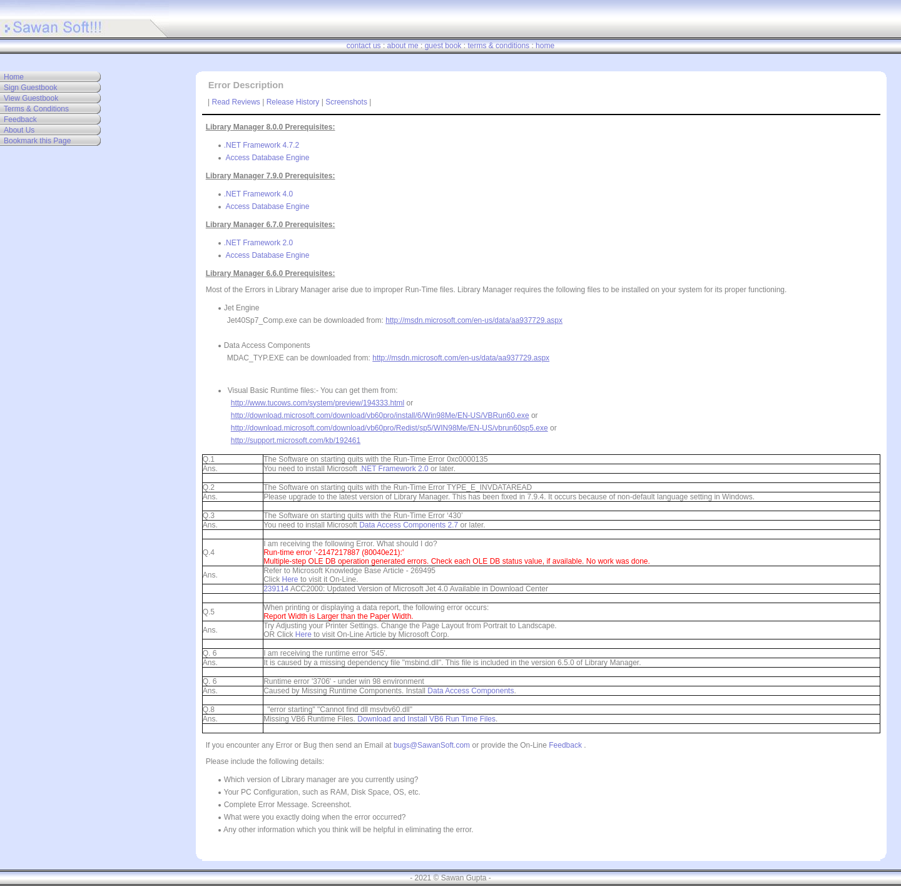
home (545, 45)
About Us (19, 130)
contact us (364, 45)
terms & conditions (498, 45)
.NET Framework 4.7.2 (261, 145)
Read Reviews (236, 102)
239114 (275, 588)
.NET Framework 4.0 (258, 194)
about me (403, 45)
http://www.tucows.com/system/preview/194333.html (317, 403)
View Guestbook (31, 98)
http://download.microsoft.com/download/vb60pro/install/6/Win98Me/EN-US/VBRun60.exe (380, 415)
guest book (443, 45)
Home (14, 77)
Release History (293, 102)
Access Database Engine (267, 157)
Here (290, 579)
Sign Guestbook (30, 87)
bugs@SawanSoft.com (432, 745)
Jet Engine (239, 307)
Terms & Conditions (36, 108)
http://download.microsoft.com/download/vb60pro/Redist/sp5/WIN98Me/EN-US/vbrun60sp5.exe (389, 428)
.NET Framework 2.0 (258, 242)
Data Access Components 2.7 (408, 525)
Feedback (20, 119)
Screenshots (346, 102)
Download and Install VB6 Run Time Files (426, 719)
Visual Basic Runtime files (267, 390)
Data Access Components (264, 345)
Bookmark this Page (37, 140)
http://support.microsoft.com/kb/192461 (295, 440)
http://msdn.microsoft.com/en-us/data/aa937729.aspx (473, 320)
